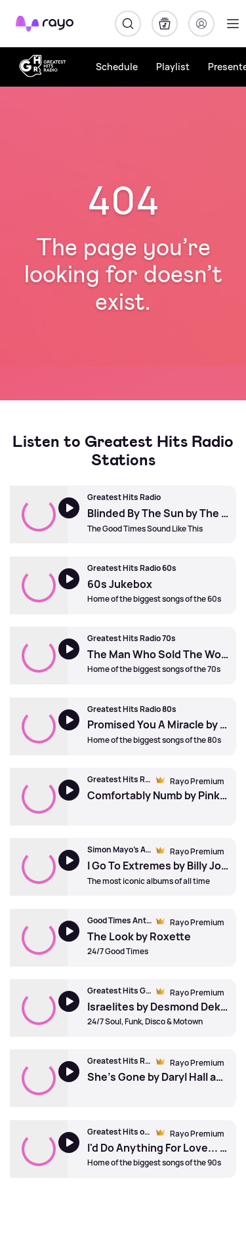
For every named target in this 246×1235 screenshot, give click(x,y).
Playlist (173, 66)
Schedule (117, 66)
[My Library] (165, 23)
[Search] (128, 23)
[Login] (201, 23)
